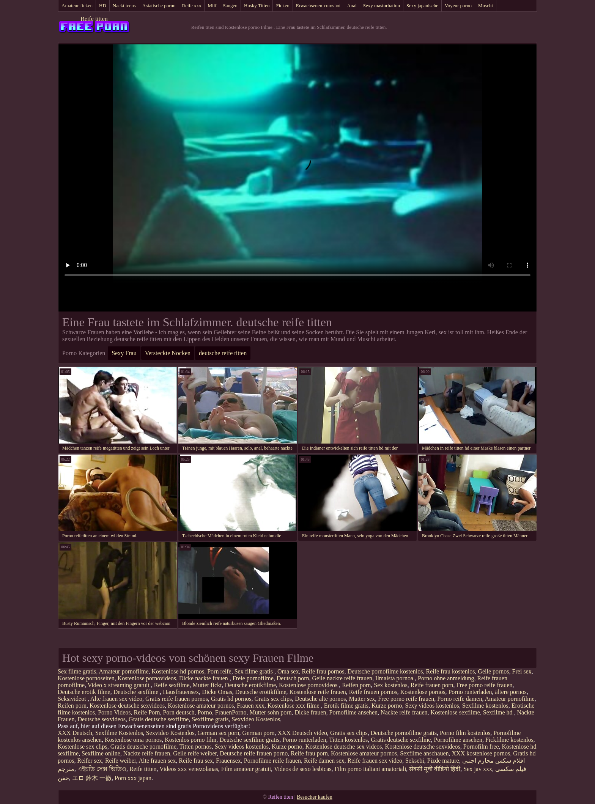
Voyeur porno (458, 5)
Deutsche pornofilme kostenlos (385, 671)
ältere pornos (511, 692)
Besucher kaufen (314, 797)
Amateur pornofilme (123, 671)
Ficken (282, 5)
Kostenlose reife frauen (317, 692)
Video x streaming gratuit (119, 685)
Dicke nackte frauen (204, 678)
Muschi (485, 5)
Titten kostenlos (348, 739)
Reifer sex (89, 760)
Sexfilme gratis (210, 719)
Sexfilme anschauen (424, 753)
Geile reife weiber (195, 753)
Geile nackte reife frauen (342, 678)
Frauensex (228, 760)
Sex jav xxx (477, 769)
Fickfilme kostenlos (509, 739)
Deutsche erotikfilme (250, 685)
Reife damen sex (324, 760)
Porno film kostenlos (465, 733)
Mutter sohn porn (270, 712)
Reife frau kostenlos (450, 671)
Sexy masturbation (381, 5)
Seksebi (414, 760)
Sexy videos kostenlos (432, 705)
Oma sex (288, 671)
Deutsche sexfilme (136, 692)
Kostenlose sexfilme (455, 712)
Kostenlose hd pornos (178, 671)
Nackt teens (124, 5)
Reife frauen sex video (375, 760)
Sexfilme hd (498, 712)
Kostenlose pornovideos (147, 678)
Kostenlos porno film (190, 739)
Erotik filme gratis (346, 705)
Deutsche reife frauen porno (254, 753)
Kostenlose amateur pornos (201, 705)
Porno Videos (114, 712)
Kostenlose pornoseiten (86, 678)
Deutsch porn (293, 678)
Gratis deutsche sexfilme (159, 719)
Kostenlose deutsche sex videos (343, 746)
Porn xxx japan (133, 778)
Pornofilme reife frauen (272, 760)
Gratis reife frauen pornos (176, 698)
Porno (205, 712)
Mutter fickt (207, 685)
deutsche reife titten (223, 353)
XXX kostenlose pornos (481, 753)
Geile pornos (493, 671)
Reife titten (94, 19)
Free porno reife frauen (484, 685)
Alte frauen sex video (116, 698)
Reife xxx (191, 5)
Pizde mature (443, 760)
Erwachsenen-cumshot (318, 5)
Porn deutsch (178, 712)
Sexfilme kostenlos (485, 705)
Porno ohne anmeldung (446, 678)
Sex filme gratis (77, 671)
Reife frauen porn (432, 685)
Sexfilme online (101, 753)
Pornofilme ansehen (353, 712)
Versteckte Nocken (167, 353)
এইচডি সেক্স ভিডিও (101, 769)
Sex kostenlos (390, 685)
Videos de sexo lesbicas (302, 769)
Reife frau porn (309, 753)
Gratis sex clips (273, 698)
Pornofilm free (481, 746)
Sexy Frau (124, 353)
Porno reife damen (459, 698)
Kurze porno (386, 705)
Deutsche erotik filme (84, 692)
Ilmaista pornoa (395, 678)
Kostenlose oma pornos (133, 739)
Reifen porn (356, 685)
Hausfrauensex (181, 692)
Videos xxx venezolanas (188, 769)
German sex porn (218, 733)
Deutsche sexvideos (101, 719)
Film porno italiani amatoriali (370, 769)
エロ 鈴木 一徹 (92, 778)
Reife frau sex (196, 760)
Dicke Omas (217, 692)
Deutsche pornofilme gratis (404, 733)
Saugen (230, 5)
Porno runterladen (470, 692)
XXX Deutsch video (302, 733)
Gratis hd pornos (231, 698)
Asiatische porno (159, 5)
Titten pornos (195, 746)
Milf (212, 5)
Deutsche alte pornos (320, 698)
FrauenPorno (231, 712)
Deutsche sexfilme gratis (249, 739)
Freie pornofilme (253, 678)
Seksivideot (73, 698)
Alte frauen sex (157, 760)
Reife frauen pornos (373, 692)
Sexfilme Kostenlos (119, 733)
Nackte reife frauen (404, 712)
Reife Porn (147, 712)
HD (102, 5)
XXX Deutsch (75, 733)
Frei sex (522, 671)
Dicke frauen (310, 712)
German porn (258, 733)
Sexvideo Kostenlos (256, 719)
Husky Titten (257, 5)
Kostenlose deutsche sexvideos (127, 705)
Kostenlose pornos (422, 692)
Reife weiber (120, 760)
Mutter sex (362, 698)
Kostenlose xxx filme (294, 705)
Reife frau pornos (323, 671)
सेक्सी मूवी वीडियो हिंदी (434, 769)
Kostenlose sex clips (82, 746)
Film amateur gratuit (246, 769)
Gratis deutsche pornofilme (143, 746)
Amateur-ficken (77, 5)
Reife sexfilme (172, 685)
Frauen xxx (250, 705)
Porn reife (219, 671)
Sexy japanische (422, 5)
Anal (352, 5)
